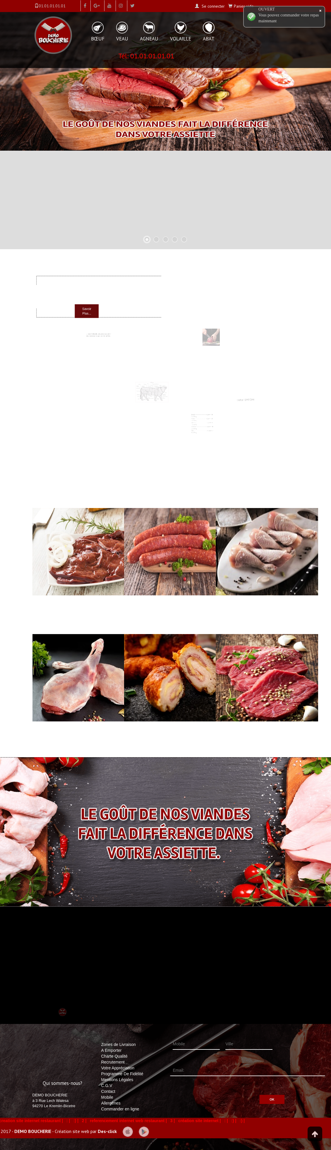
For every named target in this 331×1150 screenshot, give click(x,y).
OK (254, 1092)
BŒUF (97, 38)
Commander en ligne (120, 1109)
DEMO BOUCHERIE (32, 1131)
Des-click (107, 1131)
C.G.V (106, 1085)
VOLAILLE (180, 38)
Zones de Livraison (118, 1044)
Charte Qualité (114, 1056)
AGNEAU (149, 38)
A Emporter (111, 1050)
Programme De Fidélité (122, 1073)
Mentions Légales (117, 1079)
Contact (108, 1091)
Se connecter (212, 6)
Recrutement (113, 1062)
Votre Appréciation (118, 1068)
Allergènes (111, 1103)
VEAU (122, 38)
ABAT (209, 38)
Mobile (107, 1097)
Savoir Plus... (92, 308)
